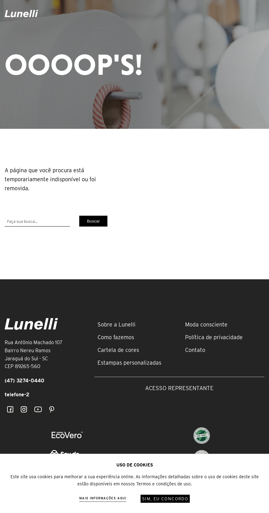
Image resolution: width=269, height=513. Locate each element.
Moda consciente (206, 324)
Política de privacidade (214, 337)
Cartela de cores (118, 350)
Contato (195, 350)
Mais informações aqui (102, 498)
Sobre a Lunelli (117, 324)
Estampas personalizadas (129, 362)
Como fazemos (116, 337)
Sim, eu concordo (165, 498)
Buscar (93, 221)
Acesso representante (179, 388)
